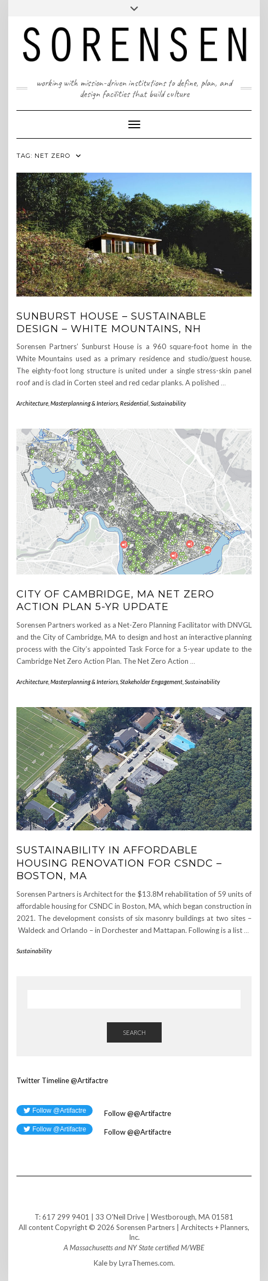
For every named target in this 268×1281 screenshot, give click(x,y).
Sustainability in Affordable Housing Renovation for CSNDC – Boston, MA (119, 863)
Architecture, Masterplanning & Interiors (67, 403)
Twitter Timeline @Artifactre (62, 1080)
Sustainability (168, 403)
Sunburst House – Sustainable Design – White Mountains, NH (111, 322)
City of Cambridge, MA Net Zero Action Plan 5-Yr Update (115, 600)
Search (134, 1032)
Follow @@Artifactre (136, 1113)
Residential (134, 403)
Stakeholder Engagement (151, 681)
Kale (100, 1263)
